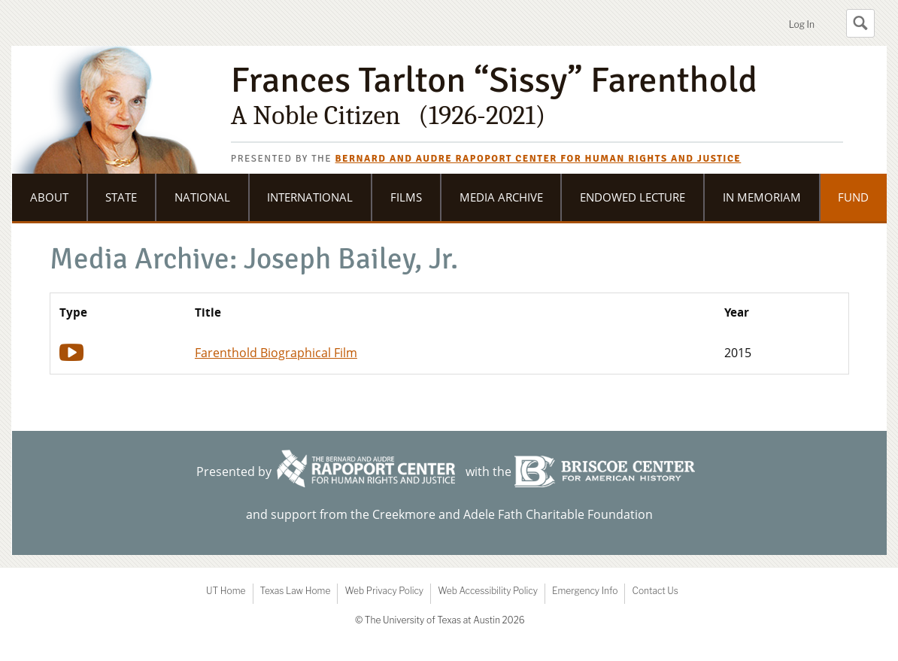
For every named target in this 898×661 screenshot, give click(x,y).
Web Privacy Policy (383, 590)
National (202, 197)
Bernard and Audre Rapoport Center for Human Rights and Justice (538, 159)
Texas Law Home (295, 590)
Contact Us (655, 590)
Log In (802, 24)
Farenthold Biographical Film (276, 352)
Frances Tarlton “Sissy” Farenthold (537, 95)
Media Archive (501, 197)
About (49, 197)
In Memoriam (762, 197)
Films (406, 197)
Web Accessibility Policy (488, 590)
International (310, 197)
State (121, 197)
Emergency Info (585, 590)
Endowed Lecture (632, 197)
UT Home (225, 590)
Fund (853, 197)
